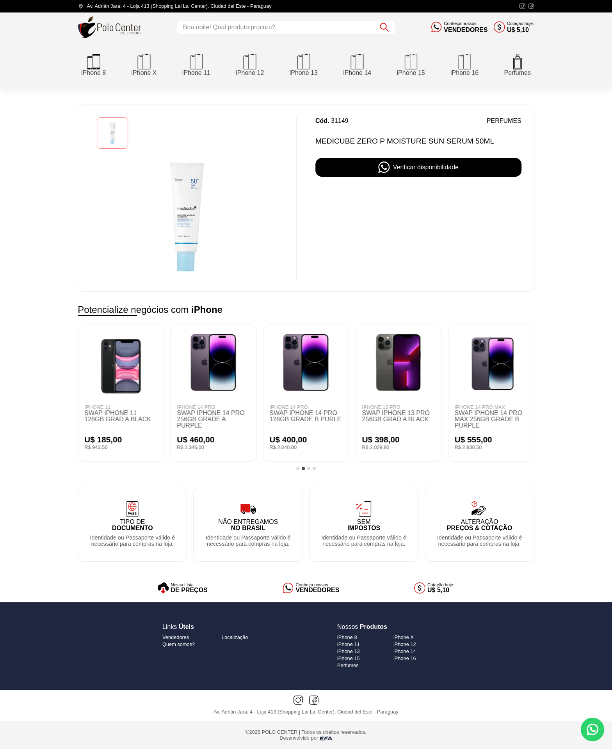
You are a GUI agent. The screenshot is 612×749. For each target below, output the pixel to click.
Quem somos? (178, 644)
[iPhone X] (144, 63)
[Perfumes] (517, 63)
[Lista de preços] (183, 588)
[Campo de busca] (275, 27)
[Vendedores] (311, 588)
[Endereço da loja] (175, 6)
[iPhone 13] (304, 63)
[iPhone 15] (411, 63)
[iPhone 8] (93, 63)
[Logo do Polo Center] (109, 27)
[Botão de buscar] (384, 27)
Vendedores (175, 637)
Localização (235, 637)
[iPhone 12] (250, 63)
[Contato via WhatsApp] (592, 729)
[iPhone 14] (357, 63)
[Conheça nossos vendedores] (459, 27)
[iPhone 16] (464, 63)
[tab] (297, 468)
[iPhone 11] (196, 63)
